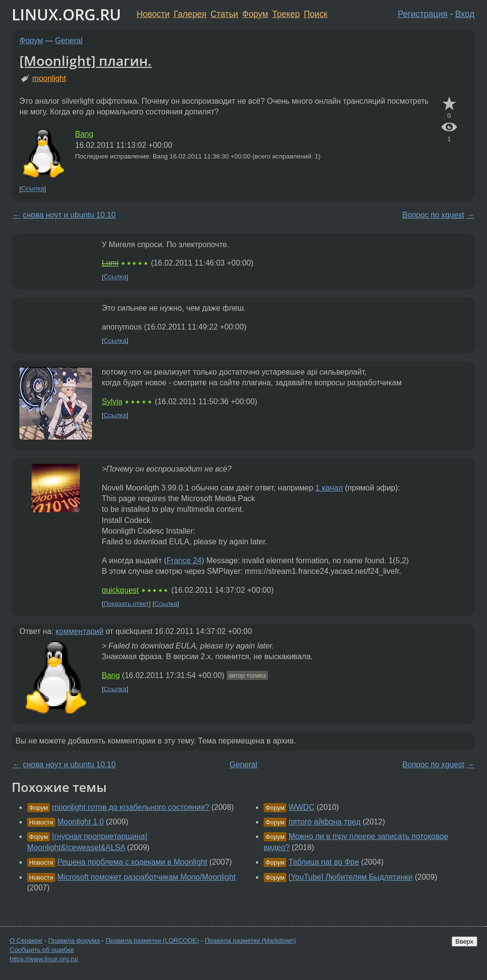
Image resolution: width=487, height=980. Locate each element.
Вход (464, 14)
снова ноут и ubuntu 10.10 (69, 215)
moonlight (49, 78)
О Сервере (26, 940)
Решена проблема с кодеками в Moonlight (132, 862)
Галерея (190, 14)
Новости (153, 14)
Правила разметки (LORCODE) (152, 940)
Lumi (110, 263)
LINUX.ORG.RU (66, 14)
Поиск (316, 14)
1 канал (329, 488)
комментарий (80, 631)
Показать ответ (126, 603)
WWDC (301, 807)
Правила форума (74, 940)
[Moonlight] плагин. (85, 60)
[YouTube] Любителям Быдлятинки (350, 877)
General (69, 40)
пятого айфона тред (324, 822)
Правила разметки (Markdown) (250, 940)
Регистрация (423, 14)
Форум (255, 14)
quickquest (120, 590)
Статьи (224, 14)
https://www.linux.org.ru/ (44, 959)
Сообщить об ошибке (42, 949)
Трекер (286, 14)
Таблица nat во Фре (323, 862)
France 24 (184, 560)
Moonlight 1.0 (80, 822)
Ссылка (32, 188)
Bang (84, 134)
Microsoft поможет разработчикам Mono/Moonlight (146, 877)
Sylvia (112, 401)
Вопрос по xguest (433, 215)
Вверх (464, 941)
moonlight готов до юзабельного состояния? (130, 807)
